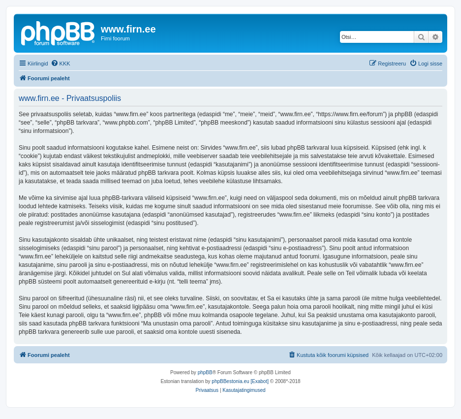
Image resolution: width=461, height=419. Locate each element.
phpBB (205, 372)
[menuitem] (60, 63)
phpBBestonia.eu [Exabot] (240, 381)
